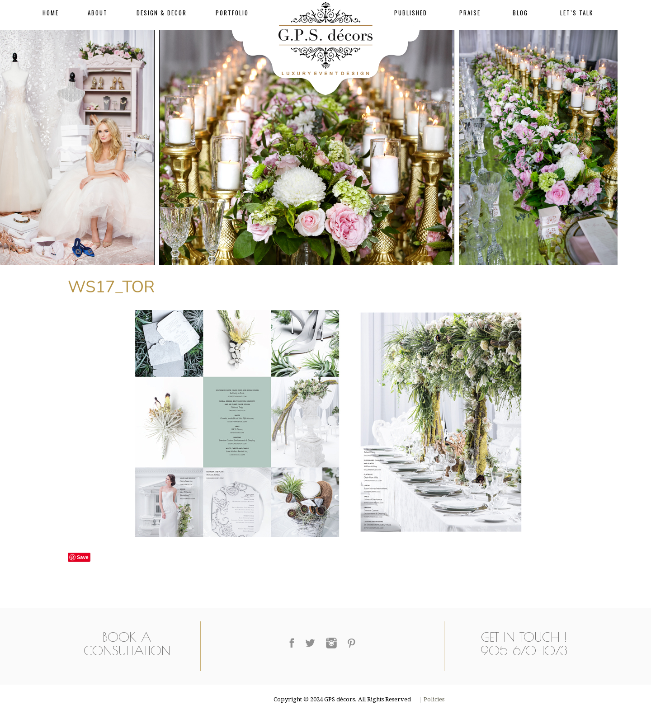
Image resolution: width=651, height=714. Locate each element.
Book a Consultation (127, 643)
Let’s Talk (576, 12)
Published (410, 12)
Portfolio (232, 12)
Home (50, 12)
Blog (520, 12)
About (98, 12)
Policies (433, 699)
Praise (470, 12)
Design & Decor (162, 12)
